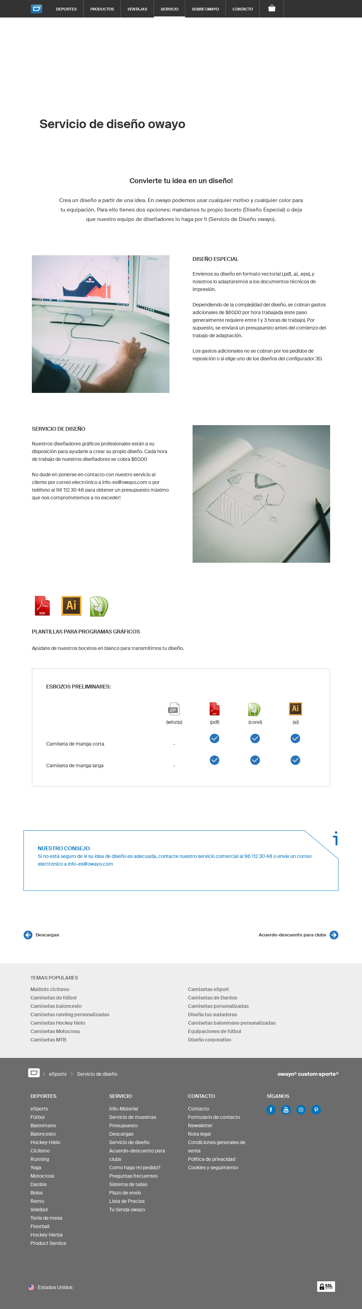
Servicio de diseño (129, 1142)
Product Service (48, 1243)
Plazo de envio (125, 1193)
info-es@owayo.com (90, 864)
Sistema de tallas (128, 1184)
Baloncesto (43, 1134)
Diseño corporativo (209, 1040)
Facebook (271, 1110)
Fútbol (37, 1117)
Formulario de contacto (214, 1117)
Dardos (38, 1184)
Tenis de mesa (46, 1218)
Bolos (36, 1193)
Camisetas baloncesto (56, 1006)
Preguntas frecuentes (133, 1176)
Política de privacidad (211, 1159)
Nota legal (199, 1134)
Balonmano (43, 1125)
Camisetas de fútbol (53, 997)
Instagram (301, 1110)
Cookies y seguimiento (213, 1167)
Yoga (35, 1167)
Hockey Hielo (45, 1142)
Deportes (66, 9)
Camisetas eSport (208, 989)
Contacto (242, 9)
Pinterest (316, 1110)
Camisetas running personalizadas (69, 1014)
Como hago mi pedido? (134, 1167)
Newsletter (200, 1125)
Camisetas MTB (48, 1040)
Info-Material (123, 1108)
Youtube (286, 1110)
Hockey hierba (46, 1235)
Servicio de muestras (132, 1117)
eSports (39, 1108)
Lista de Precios (127, 1201)
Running (39, 1159)
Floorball (39, 1226)
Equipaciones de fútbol (214, 1031)
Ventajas (137, 9)
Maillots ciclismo (49, 989)
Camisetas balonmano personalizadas (232, 1023)
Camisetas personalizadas (218, 1006)
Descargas (47, 934)
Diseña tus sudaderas (212, 1014)
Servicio (169, 9)
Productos (102, 9)
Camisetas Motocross (55, 1031)
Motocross (42, 1176)
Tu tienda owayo (127, 1209)
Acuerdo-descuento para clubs (292, 934)
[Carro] (272, 9)
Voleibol (39, 1209)
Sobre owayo (205, 9)
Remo (37, 1201)
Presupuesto (123, 1125)
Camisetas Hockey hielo (57, 1023)
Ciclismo (40, 1151)
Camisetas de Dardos (212, 997)
